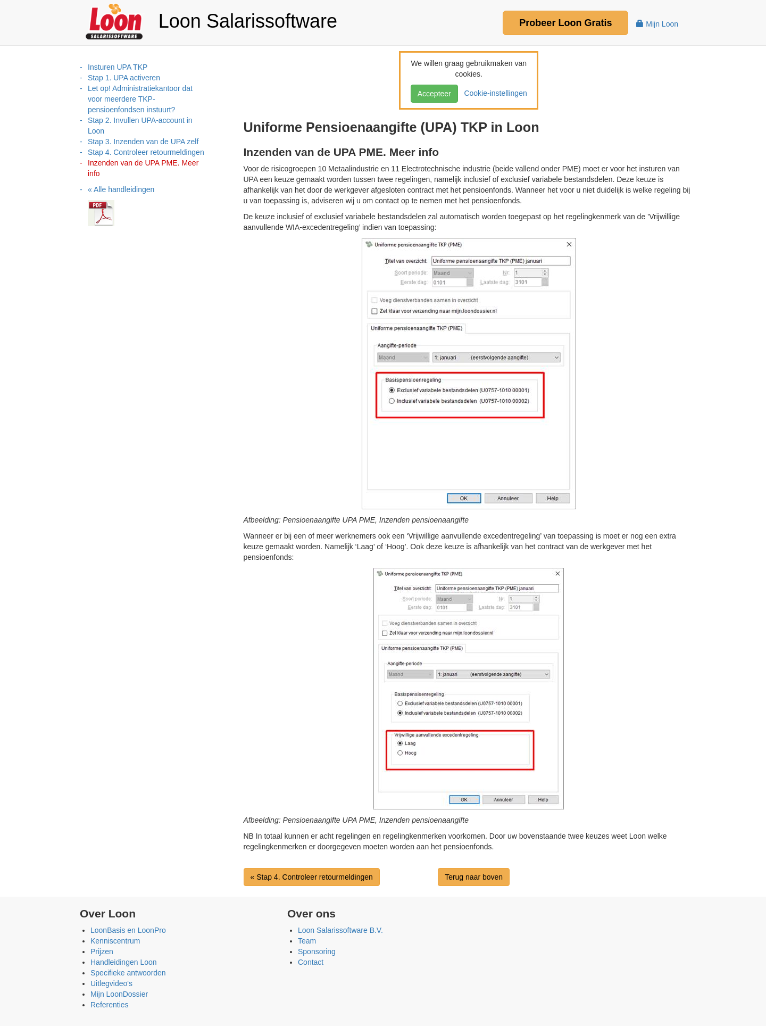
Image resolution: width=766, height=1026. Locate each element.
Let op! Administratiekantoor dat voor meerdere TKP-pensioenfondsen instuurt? (140, 99)
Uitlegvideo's (111, 983)
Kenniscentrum (115, 941)
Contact (310, 962)
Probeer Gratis (565, 23)
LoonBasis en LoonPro (128, 930)
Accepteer (434, 93)
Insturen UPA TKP (117, 67)
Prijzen (101, 951)
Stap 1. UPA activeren (124, 77)
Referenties (109, 1004)
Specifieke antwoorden (128, 973)
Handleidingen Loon (123, 962)
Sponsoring (317, 951)
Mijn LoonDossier (119, 994)
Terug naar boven (474, 877)
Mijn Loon (657, 24)
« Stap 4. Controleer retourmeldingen (312, 877)
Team (307, 941)
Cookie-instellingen (493, 93)
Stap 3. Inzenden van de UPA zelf (143, 141)
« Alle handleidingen (121, 189)
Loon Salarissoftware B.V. (340, 930)
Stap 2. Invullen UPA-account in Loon (140, 125)
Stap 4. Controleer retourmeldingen (146, 152)
